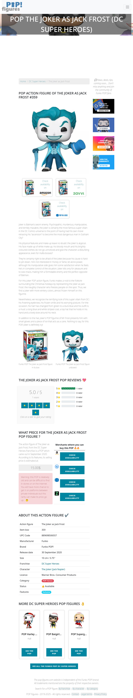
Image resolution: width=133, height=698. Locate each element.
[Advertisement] (66, 57)
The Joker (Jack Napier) (53, 569)
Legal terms (86, 694)
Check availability (72, 456)
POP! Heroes (48, 581)
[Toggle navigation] (127, 7)
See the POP (29, 652)
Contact (75, 694)
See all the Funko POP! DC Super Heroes (54, 666)
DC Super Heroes (50, 563)
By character (78, 688)
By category (92, 688)
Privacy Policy (100, 694)
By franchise (64, 688)
